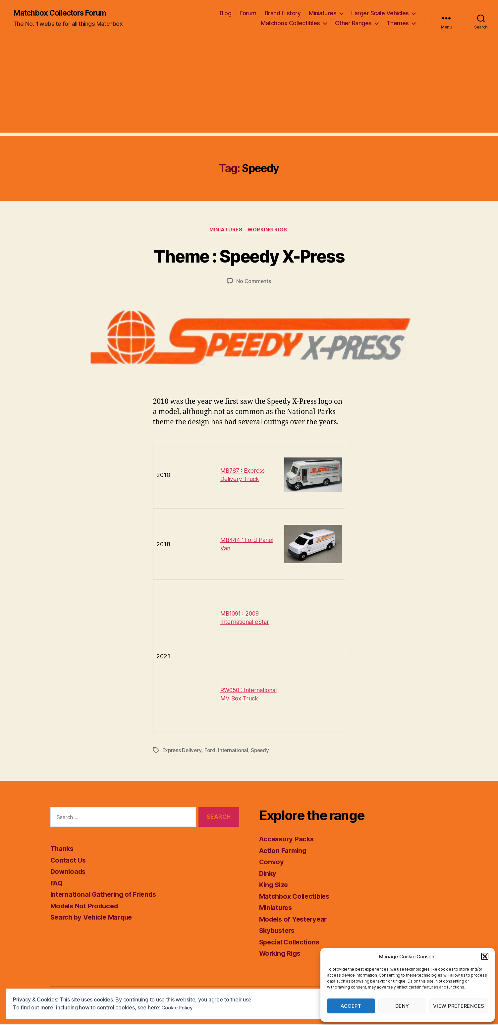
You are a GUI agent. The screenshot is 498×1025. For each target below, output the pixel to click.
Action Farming (284, 851)
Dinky (268, 874)
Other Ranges (353, 23)
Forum (248, 13)
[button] (484, 956)
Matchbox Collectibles (290, 23)
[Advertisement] (249, 86)
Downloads (69, 873)
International (234, 751)
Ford (211, 751)
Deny (402, 1006)
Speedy (261, 751)
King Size (274, 886)
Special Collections (291, 943)
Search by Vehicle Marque (94, 918)
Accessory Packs (287, 840)
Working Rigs (269, 231)
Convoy (271, 863)
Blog (225, 13)
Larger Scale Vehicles (380, 13)
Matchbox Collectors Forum (63, 13)
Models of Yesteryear (295, 920)
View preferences (458, 1006)
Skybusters (278, 932)
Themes (398, 23)
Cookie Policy (178, 1007)
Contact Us (68, 861)
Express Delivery (182, 751)
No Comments (253, 282)
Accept (351, 1006)
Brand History (283, 13)
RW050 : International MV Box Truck (243, 695)
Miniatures (322, 13)
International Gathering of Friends (106, 895)
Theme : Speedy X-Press (249, 256)
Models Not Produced (86, 907)
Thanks (62, 850)
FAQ (57, 884)
